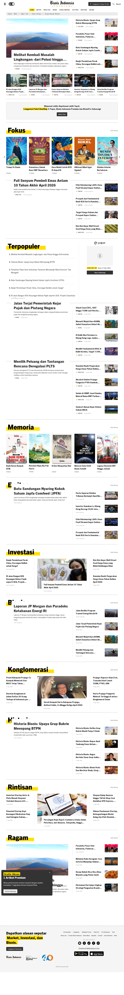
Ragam (91, 10)
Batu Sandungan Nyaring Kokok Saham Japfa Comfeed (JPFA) (37, 283)
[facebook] (93, 967)
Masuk (115, 5)
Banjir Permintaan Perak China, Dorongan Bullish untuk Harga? (37, 291)
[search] (110, 4)
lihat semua (114, 132)
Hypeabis (93, 959)
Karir (113, 956)
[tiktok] (88, 967)
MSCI (15, 15)
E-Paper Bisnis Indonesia (75, 959)
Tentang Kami (67, 956)
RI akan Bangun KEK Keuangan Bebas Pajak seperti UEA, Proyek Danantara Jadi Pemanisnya (14, 92)
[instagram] (79, 967)
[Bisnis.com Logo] (7, 4)
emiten (38, 10)
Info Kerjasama (106, 956)
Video (115, 959)
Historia (75, 10)
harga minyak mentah (52, 15)
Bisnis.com (63, 959)
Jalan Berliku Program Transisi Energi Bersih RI (106, 92)
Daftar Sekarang (10, 891)
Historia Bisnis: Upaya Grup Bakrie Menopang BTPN (33, 265)
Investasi (46, 10)
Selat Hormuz (36, 15)
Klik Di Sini (62, 116)
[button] (4, 159)
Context (100, 959)
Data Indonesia (108, 959)
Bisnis (55, 10)
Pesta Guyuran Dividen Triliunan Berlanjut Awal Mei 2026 (61, 92)
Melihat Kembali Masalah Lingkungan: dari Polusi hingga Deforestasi (40, 258)
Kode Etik (96, 956)
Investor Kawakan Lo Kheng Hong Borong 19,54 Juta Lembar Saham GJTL (84, 92)
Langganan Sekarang (15, 973)
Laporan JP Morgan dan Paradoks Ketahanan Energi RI (38, 92)
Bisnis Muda (86, 959)
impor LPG (24, 15)
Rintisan (84, 10)
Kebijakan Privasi (86, 956)
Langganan (76, 956)
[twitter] (84, 967)
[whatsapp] (98, 967)
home (32, 10)
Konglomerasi (64, 10)
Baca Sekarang (100, 276)
